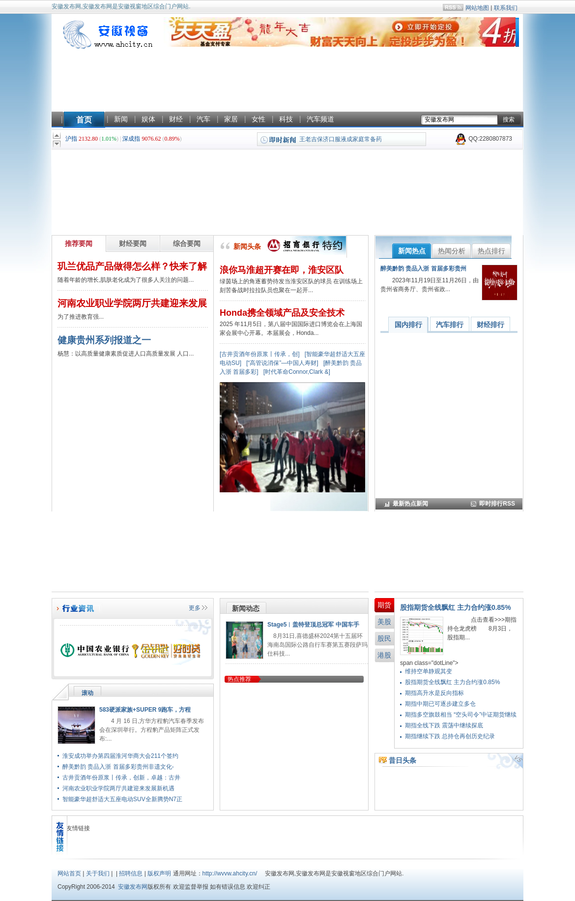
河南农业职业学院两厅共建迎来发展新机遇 (118, 788)
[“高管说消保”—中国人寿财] (282, 363)
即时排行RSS (497, 503)
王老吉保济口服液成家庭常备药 (340, 139)
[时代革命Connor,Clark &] (296, 371)
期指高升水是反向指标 (434, 693)
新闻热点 (412, 251)
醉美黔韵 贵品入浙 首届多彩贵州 (423, 268)
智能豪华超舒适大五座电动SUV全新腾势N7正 (122, 799)
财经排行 (490, 325)
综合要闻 (187, 243)
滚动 (87, 693)
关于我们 (98, 873)
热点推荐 (239, 679)
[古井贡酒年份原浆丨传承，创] (260, 354)
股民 (384, 638)
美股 (384, 622)
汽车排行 (449, 325)
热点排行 (491, 251)
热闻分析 (451, 251)
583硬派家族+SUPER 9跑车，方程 (145, 709)
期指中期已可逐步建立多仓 (440, 703)
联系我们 (506, 7)
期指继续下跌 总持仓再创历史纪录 (450, 736)
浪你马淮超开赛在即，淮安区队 (282, 270)
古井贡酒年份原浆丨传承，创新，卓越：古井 (121, 777)
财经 (176, 119)
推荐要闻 (78, 243)
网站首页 (69, 873)
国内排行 (408, 325)
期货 (384, 605)
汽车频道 (320, 119)
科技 (286, 119)
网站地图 (477, 7)
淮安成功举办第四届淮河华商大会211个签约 (120, 755)
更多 (195, 607)
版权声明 (159, 873)
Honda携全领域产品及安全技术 (282, 313)
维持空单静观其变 (428, 671)
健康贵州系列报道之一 (104, 340)
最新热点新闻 (410, 503)
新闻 (121, 119)
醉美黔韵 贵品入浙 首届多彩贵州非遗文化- (118, 766)
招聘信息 (131, 873)
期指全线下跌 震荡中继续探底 (444, 725)
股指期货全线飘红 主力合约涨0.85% (455, 607)
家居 (231, 119)
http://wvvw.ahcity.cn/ (230, 873)
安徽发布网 (132, 886)
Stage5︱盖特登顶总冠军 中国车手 (313, 624)
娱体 (148, 119)
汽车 (203, 119)
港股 (384, 655)
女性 (258, 119)
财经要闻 (132, 243)
